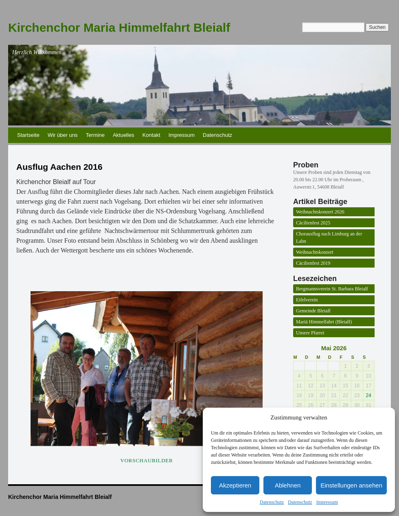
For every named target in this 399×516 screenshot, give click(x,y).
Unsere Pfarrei (310, 333)
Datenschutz (272, 502)
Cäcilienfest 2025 (313, 223)
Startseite (28, 135)
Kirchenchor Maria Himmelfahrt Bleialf (119, 27)
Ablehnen (287, 485)
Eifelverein (307, 300)
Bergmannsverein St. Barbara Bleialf (332, 289)
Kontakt (151, 135)
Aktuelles (123, 135)
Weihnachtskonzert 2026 (320, 212)
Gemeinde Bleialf (313, 311)
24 (368, 395)
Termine (95, 135)
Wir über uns (63, 135)
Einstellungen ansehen (351, 485)
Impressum (327, 502)
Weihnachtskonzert (314, 252)
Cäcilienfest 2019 (313, 263)
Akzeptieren (235, 485)
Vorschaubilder (147, 460)
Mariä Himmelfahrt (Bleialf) (324, 322)
